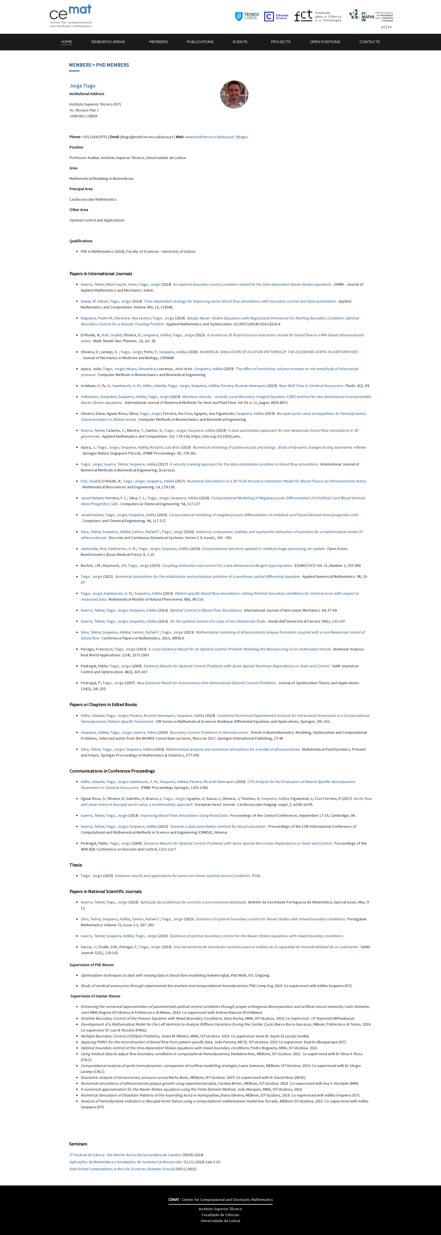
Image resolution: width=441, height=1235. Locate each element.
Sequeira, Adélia (157, 334)
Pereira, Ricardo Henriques (243, 385)
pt (383, 26)
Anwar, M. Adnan (94, 301)
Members (80, 65)
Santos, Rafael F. (146, 531)
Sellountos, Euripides (98, 396)
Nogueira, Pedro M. (97, 318)
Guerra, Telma (92, 284)
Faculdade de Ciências (220, 1214)
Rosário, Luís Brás (165, 447)
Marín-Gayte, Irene (121, 284)
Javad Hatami (92, 497)
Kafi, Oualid (111, 334)
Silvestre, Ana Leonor (133, 318)
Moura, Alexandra (140, 368)
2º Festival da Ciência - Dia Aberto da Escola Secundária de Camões (125, 1154)
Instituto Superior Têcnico (220, 1208)
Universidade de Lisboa (220, 1220)
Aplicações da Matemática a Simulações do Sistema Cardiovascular (126, 1161)
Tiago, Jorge (149, 284)
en (390, 26)
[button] (110, 42)
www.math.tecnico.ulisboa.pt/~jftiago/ (216, 136)
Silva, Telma (90, 531)
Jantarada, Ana (93, 548)
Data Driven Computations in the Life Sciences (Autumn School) (122, 1168)
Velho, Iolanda (154, 385)
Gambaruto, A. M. (126, 385)
